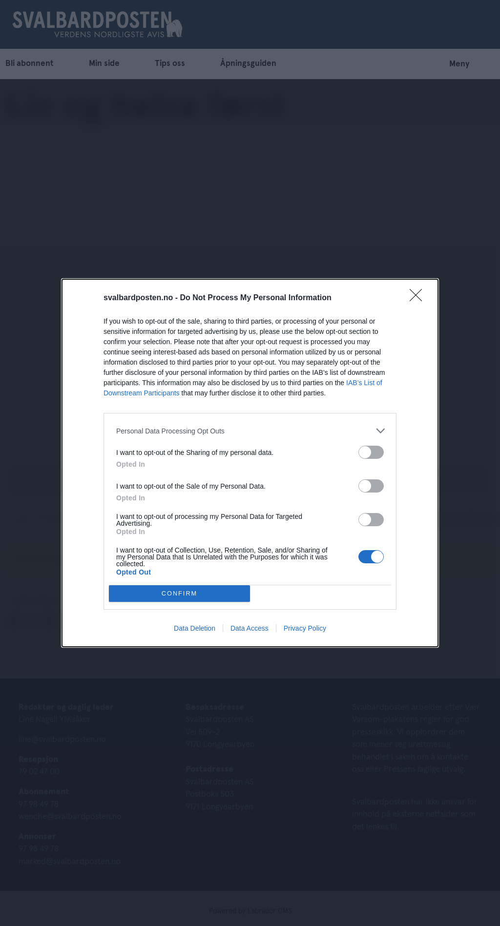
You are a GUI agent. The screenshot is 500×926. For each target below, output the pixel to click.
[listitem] (250, 431)
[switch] (371, 452)
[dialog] (250, 463)
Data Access (249, 628)
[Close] (419, 298)
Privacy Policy (305, 628)
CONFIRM (179, 593)
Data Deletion (194, 628)
